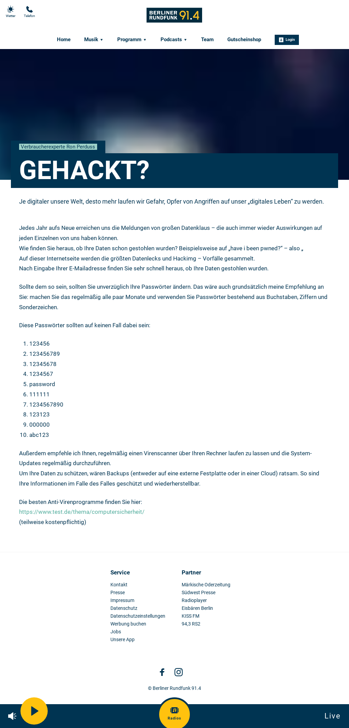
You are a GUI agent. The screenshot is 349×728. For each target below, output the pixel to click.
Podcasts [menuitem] (174, 39)
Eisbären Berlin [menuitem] (197, 608)
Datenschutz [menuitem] (123, 608)
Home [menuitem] (64, 39)
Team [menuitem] (207, 39)
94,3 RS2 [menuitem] (191, 624)
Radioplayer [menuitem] (194, 600)
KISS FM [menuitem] (190, 616)
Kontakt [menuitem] (118, 585)
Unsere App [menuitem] (122, 640)
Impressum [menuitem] (122, 600)
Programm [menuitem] (132, 39)
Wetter (10, 12)
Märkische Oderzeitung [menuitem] (206, 585)
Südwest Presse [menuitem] (198, 593)
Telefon (29, 12)
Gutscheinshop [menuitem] (244, 39)
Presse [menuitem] (117, 593)
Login (287, 39)
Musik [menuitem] (94, 39)
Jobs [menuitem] (115, 632)
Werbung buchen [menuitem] (128, 624)
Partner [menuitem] (191, 572)
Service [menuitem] (120, 572)
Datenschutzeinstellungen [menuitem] (137, 616)
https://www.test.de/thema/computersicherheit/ (82, 511)
